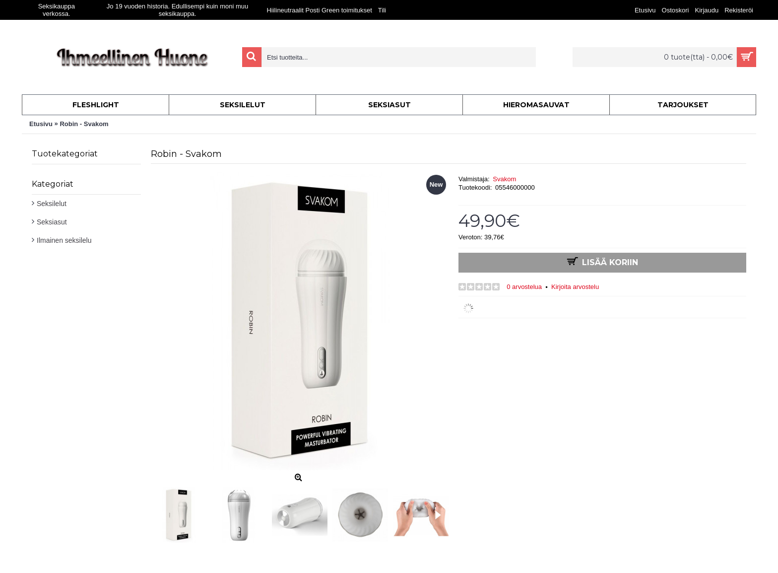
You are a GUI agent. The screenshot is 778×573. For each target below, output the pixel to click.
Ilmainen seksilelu (64, 240)
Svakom (504, 179)
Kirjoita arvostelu (575, 286)
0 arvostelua (524, 286)
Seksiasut (52, 222)
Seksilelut (51, 204)
